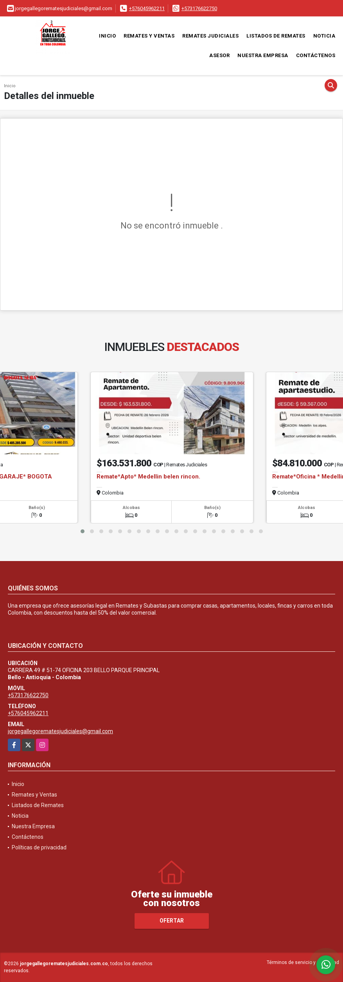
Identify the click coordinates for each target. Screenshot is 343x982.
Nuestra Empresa (262, 55)
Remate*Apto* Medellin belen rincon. (148, 476)
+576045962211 (147, 8)
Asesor (219, 55)
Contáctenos (316, 55)
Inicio (107, 36)
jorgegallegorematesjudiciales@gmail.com (60, 731)
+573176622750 (199, 8)
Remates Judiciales (210, 36)
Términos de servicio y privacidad (303, 962)
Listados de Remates (275, 36)
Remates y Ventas (149, 36)
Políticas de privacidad (39, 847)
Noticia (324, 36)
